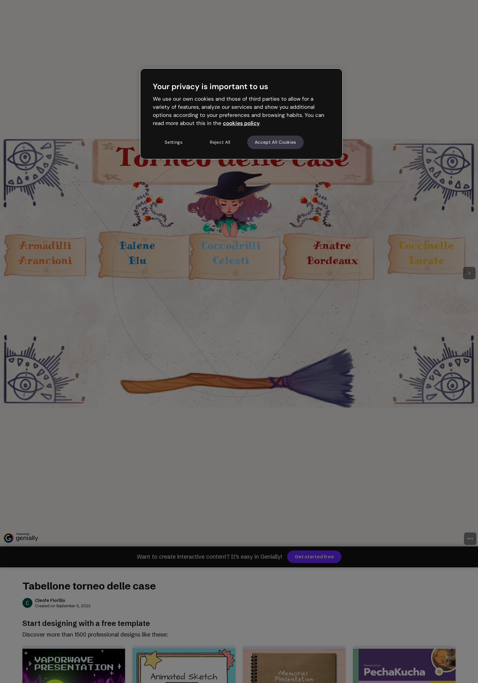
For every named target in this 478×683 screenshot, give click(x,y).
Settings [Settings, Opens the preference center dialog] (174, 142)
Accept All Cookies (276, 142)
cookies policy (241, 123)
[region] (241, 113)
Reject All (220, 142)
